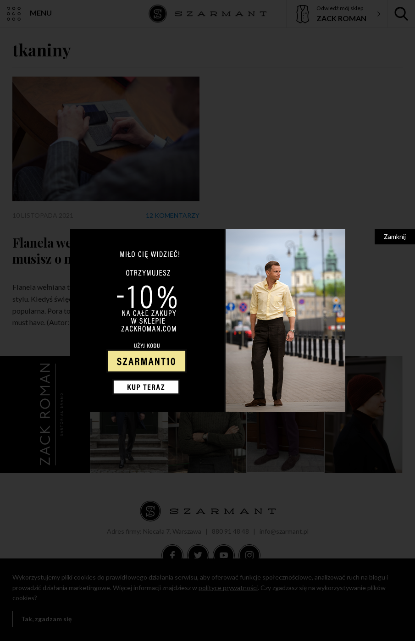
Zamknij (395, 236)
